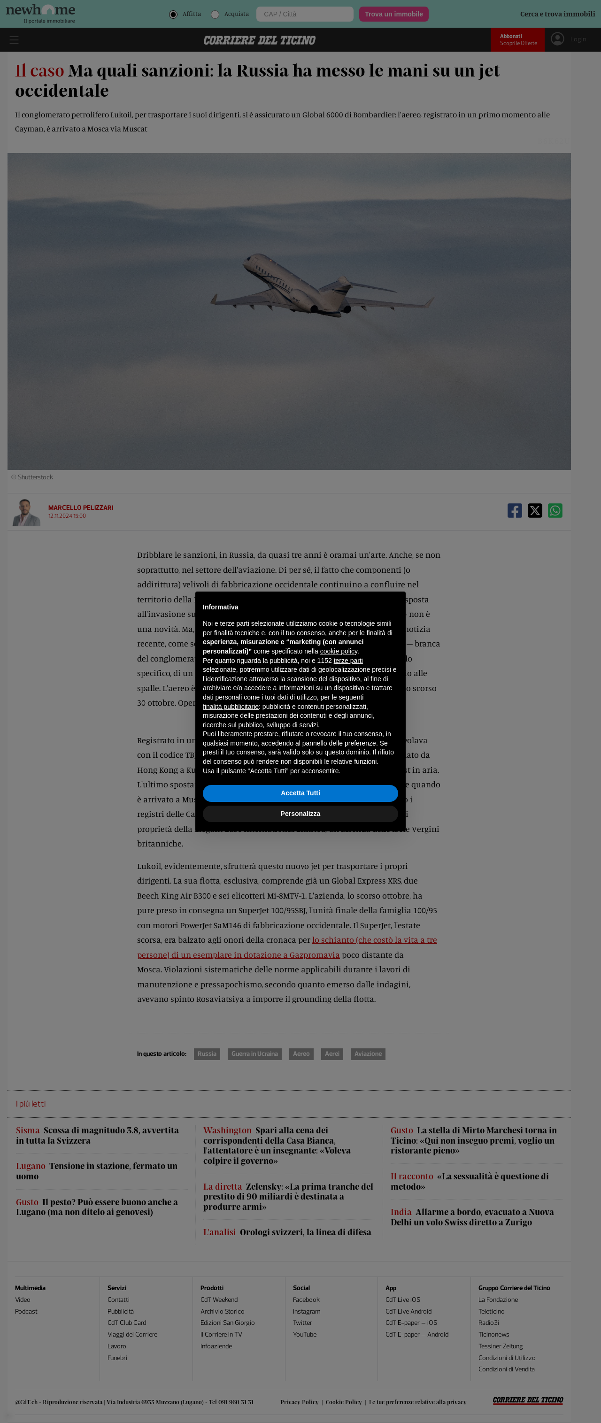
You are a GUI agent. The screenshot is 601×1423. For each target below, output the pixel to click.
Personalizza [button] (301, 813)
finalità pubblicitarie (231, 706)
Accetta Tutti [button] (300, 793)
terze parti (348, 660)
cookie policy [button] (338, 651)
